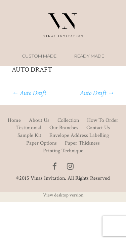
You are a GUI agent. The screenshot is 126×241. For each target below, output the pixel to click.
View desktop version (63, 195)
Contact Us (98, 127)
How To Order (102, 120)
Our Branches (63, 127)
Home (14, 120)
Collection (68, 120)
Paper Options (41, 143)
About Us (39, 120)
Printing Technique (63, 150)
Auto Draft (29, 93)
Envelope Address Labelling (79, 135)
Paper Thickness (82, 143)
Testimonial (28, 127)
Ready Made (89, 56)
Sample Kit (29, 135)
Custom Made (39, 56)
